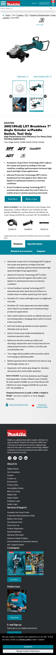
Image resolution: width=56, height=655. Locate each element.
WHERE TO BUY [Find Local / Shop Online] (44, 3)
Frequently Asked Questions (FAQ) (21, 516)
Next (53, 226)
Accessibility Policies (15, 488)
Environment (12, 482)
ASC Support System (15, 545)
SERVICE (35, 3)
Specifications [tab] (34, 244)
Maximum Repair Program (17, 538)
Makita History (13, 469)
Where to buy (31, 199)
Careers (10, 475)
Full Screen (22, 76)
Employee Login (13, 501)
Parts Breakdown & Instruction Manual (22, 541)
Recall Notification (14, 532)
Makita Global (12, 498)
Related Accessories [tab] (21, 251)
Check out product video (42, 406)
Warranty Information (15, 535)
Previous (3, 226)
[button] (53, 3)
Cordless (20, 15)
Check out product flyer (18, 405)
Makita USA (12, 495)
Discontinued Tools (14, 522)
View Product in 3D (43, 76)
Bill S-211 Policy (13, 491)
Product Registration (15, 529)
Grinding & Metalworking (40, 15)
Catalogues (13, 547)
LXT (26, 15)
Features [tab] (18, 244)
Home (7, 15)
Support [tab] (41, 251)
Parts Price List (13, 525)
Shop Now (14, 617)
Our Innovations (13, 472)
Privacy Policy (12, 485)
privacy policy (25, 640)
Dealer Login (12, 504)
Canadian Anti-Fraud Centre (18, 512)
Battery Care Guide (14, 519)
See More (14, 579)
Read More (12, 199)
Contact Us (11, 478)
